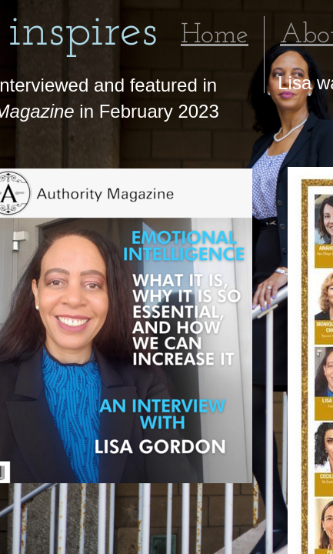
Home (214, 35)
